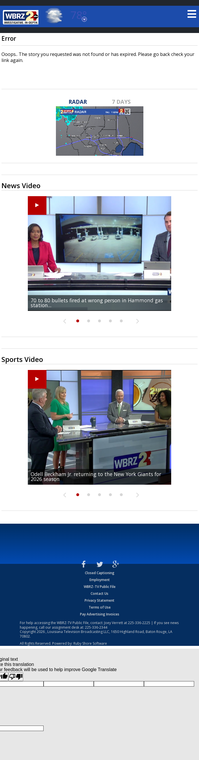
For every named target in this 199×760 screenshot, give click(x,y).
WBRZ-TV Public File (100, 586)
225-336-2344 (96, 627)
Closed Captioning (99, 572)
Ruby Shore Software (90, 643)
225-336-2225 (139, 622)
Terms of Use (100, 607)
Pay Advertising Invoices (99, 614)
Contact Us (99, 593)
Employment (99, 579)
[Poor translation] (15, 676)
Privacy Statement (99, 600)
